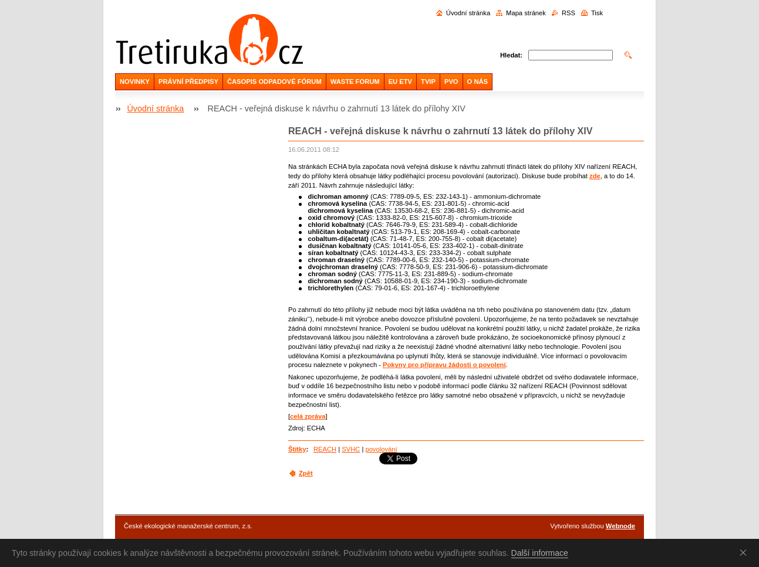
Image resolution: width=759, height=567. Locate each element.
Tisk (597, 12)
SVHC (351, 449)
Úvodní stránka (468, 12)
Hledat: (511, 55)
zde (595, 175)
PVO (451, 81)
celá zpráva (307, 416)
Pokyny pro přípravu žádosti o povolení (444, 364)
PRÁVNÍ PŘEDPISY (188, 81)
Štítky (297, 449)
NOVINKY (135, 81)
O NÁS (477, 81)
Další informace (539, 553)
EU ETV (400, 81)
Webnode (620, 525)
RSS (568, 12)
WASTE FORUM (355, 81)
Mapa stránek (526, 12)
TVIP (428, 81)
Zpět (306, 473)
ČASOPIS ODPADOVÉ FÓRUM (274, 81)
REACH (324, 449)
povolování (381, 449)
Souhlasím (745, 552)
